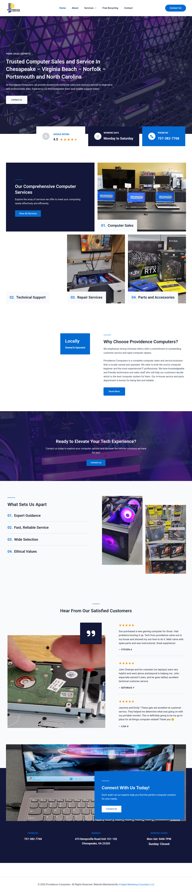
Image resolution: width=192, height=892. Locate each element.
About (78, 8)
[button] (175, 8)
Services (90, 8)
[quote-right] (91, 634)
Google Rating (61, 134)
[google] (46, 136)
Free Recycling (107, 8)
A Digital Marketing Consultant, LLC (136, 884)
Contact (122, 8)
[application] (94, 8)
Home (68, 8)
